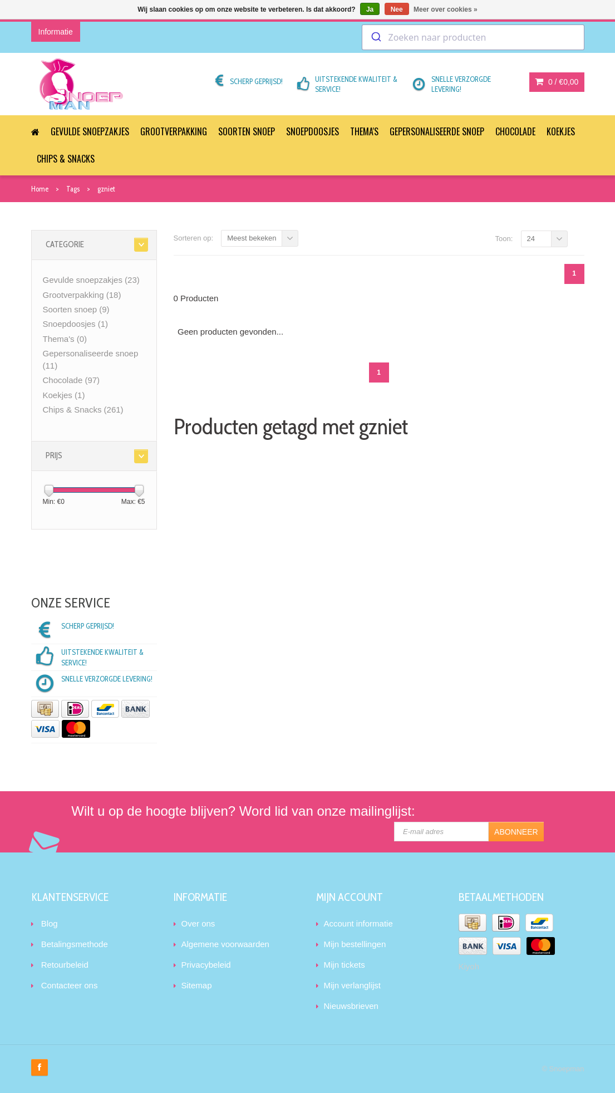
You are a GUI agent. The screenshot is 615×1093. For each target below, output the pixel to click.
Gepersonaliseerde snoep (437, 131)
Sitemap (196, 985)
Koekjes (561, 131)
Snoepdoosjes (312, 131)
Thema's (364, 131)
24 (531, 238)
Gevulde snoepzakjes (90, 131)
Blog (49, 923)
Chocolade (515, 131)
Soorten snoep (246, 131)
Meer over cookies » (446, 9)
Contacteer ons (69, 985)
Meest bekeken (251, 238)
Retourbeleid (64, 964)
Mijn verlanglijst (352, 985)
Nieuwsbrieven (351, 1006)
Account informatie (358, 923)
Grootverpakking (173, 131)
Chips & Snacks (66, 158)
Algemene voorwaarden (225, 944)
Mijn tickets (344, 964)
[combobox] (473, 37)
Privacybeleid (206, 964)
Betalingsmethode (74, 944)
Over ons (198, 923)
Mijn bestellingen (355, 944)
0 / (556, 81)
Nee (397, 9)
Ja (369, 9)
